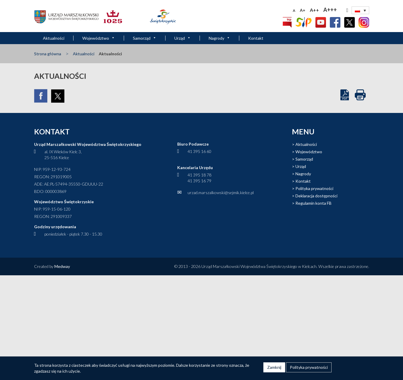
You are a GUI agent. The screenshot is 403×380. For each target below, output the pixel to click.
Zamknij (274, 367)
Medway (62, 266)
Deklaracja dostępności (316, 195)
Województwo (98, 38)
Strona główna (47, 53)
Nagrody (219, 38)
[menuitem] (360, 10)
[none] (360, 10)
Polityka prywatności (314, 188)
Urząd (182, 38)
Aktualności (53, 38)
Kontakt (255, 38)
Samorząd (144, 38)
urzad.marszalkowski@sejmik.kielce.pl (221, 192)
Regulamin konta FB (313, 203)
